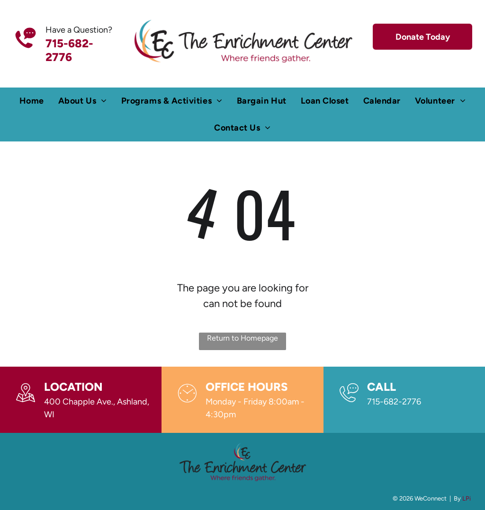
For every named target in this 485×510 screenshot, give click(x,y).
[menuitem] (31, 101)
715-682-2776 (394, 401)
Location (73, 387)
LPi (466, 498)
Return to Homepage (242, 338)
